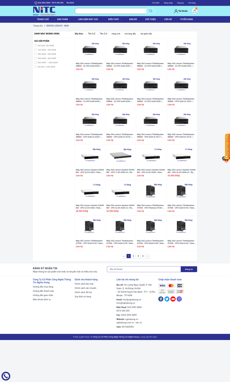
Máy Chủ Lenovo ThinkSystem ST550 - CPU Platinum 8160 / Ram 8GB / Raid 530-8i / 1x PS (150, 240)
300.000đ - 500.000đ (46, 58)
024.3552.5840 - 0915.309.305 (48, 2)
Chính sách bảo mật (84, 326)
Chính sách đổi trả (83, 334)
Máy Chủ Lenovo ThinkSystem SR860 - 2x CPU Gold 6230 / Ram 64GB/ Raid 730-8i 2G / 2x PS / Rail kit (151, 113)
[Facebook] (160, 341)
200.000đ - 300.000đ (46, 54)
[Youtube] (173, 341)
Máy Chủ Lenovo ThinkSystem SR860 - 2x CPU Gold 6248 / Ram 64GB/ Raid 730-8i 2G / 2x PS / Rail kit (151, 71)
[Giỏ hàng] (194, 10)
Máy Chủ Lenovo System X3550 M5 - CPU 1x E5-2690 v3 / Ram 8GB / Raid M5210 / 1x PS (120, 198)
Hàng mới (115, 33)
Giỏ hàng (192, 3)
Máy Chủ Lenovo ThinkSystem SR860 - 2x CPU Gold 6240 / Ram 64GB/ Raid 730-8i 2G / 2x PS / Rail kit (89, 113)
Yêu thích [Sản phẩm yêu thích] (70, 3)
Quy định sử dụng (83, 338)
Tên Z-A (102, 33)
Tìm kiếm (156, 3)
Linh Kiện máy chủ (89, 19)
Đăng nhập (168, 3)
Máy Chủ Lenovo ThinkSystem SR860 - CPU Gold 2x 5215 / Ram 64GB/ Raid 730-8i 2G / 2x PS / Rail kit (181, 156)
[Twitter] (167, 341)
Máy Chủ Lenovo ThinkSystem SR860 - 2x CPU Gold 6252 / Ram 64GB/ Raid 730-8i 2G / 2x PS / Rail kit (120, 71)
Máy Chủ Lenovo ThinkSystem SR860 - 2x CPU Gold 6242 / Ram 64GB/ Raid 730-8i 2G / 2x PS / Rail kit (181, 71)
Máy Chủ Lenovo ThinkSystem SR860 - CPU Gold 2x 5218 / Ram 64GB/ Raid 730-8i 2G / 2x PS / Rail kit (120, 156)
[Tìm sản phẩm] (110, 11)
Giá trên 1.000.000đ (46, 67)
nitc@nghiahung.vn (132, 341)
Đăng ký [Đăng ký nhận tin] (189, 311)
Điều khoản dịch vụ (42, 341)
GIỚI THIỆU (150, 19)
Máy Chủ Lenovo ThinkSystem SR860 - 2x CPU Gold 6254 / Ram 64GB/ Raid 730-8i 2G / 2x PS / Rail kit (89, 71)
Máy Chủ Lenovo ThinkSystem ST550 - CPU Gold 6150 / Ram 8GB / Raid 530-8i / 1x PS (119, 283)
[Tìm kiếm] (150, 11)
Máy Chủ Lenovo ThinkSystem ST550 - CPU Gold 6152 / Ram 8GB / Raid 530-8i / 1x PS (89, 283)
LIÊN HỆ (168, 19)
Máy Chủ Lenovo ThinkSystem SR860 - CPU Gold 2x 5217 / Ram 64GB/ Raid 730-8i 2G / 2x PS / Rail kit (151, 156)
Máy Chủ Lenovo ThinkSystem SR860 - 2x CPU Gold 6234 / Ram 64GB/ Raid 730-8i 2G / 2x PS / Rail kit (120, 113)
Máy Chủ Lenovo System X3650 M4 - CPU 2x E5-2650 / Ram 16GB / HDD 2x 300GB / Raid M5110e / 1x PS (151, 198)
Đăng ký (180, 3)
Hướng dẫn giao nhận (43, 337)
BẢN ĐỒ (133, 19)
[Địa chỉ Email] (144, 311)
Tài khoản (181, 11)
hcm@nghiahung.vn (125, 345)
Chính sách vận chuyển (85, 330)
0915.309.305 (123, 353)
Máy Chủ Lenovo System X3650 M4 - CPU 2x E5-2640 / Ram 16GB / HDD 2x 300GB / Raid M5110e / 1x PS (90, 240)
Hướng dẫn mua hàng (43, 329)
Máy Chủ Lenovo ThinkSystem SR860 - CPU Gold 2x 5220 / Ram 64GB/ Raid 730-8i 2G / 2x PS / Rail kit (89, 156)
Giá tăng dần (129, 33)
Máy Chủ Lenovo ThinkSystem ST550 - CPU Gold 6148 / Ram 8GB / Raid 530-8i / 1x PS (150, 283)
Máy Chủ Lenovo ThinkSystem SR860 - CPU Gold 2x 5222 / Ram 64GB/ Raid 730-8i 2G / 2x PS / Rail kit (181, 113)
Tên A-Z (90, 33)
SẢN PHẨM (63, 19)
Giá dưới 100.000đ (45, 45)
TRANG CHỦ (43, 19)
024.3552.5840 (134, 349)
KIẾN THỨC (114, 19)
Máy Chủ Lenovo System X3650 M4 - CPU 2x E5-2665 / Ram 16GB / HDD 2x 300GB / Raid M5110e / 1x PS (90, 198)
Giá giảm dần (146, 33)
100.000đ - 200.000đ (46, 50)
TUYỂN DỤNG (186, 19)
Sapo (154, 379)
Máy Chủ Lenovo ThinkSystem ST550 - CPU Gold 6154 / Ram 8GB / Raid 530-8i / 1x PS (181, 240)
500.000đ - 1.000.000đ (47, 62)
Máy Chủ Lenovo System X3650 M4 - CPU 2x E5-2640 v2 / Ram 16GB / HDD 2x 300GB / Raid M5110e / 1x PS (182, 198)
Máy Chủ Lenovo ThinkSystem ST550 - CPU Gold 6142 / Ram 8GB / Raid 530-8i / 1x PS (181, 283)
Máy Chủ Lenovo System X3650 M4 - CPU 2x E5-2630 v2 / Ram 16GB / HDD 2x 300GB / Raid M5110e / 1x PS (120, 240)
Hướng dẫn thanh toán (43, 333)
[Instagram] (179, 341)
